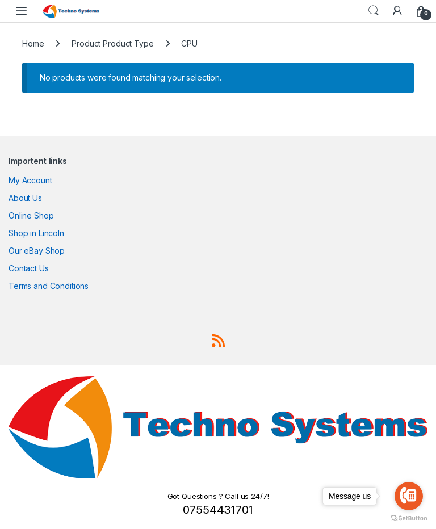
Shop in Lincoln (36, 233)
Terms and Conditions (49, 286)
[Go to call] (409, 496)
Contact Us (29, 268)
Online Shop (31, 215)
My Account (30, 180)
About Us (25, 198)
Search (373, 11)
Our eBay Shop (37, 250)
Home (33, 43)
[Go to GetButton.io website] (409, 517)
